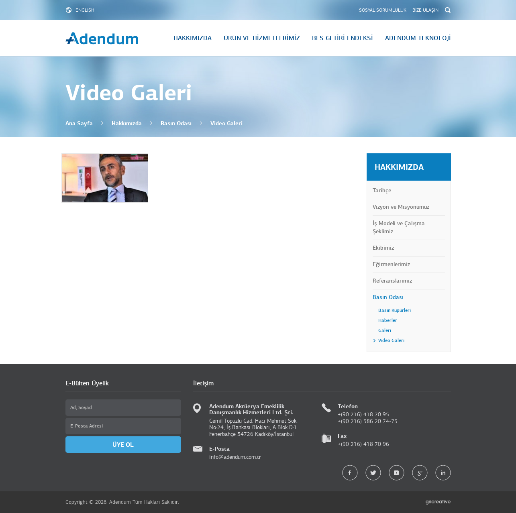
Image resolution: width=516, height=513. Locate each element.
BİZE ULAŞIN (425, 10)
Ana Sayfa (79, 123)
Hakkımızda (127, 123)
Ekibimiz (383, 247)
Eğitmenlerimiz (391, 264)
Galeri (384, 330)
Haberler (387, 320)
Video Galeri (226, 123)
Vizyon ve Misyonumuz (401, 207)
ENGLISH (84, 10)
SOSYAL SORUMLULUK (382, 10)
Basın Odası (176, 123)
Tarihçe (382, 190)
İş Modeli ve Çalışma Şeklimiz (399, 227)
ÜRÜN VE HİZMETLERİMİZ (262, 38)
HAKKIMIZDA (192, 38)
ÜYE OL (123, 444)
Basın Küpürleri (394, 310)
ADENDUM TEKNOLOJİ (418, 38)
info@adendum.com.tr (235, 457)
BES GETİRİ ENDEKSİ (342, 38)
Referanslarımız (392, 280)
